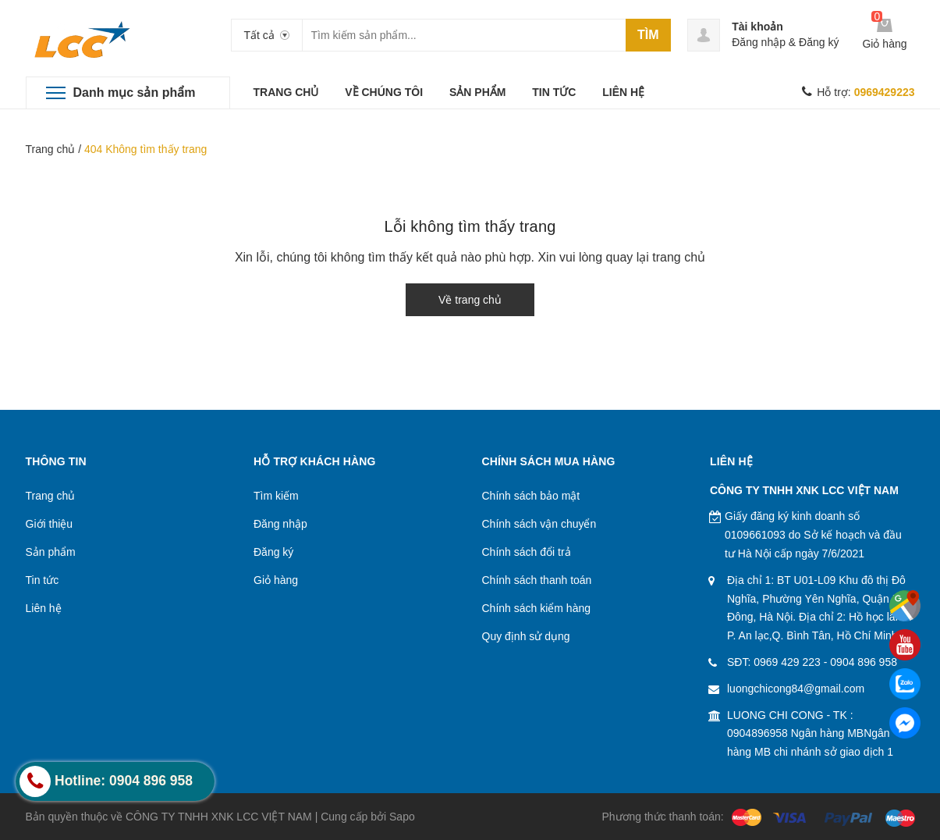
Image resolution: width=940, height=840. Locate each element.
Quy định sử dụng (526, 636)
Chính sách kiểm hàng (536, 608)
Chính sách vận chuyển (539, 524)
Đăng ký (819, 42)
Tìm (648, 34)
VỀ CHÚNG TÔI (384, 92)
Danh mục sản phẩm (134, 92)
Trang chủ (51, 149)
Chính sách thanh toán (537, 580)
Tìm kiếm (276, 495)
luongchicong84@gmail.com (795, 688)
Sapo (402, 816)
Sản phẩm (51, 552)
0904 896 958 (863, 662)
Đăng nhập (759, 42)
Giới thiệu (49, 524)
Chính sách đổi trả (526, 552)
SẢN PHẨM (477, 92)
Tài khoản (757, 26)
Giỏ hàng (276, 580)
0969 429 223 (787, 662)
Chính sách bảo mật (531, 495)
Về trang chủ (470, 300)
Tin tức (42, 580)
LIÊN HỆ (623, 92)
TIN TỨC (554, 92)
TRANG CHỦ (286, 92)
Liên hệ (44, 608)
